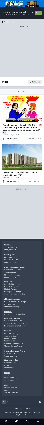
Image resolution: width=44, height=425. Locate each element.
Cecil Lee (5, 135)
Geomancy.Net (10, 363)
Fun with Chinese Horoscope (15, 301)
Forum (6, 365)
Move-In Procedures (12, 275)
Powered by (22, 415)
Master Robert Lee (11, 390)
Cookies (27, 408)
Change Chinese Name (13, 346)
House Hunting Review (13, 321)
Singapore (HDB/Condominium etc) (17, 323)
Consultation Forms (11, 356)
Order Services (9, 353)
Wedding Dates (10, 338)
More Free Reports (11, 262)
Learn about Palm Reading (14, 314)
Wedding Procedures (12, 277)
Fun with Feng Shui (11, 286)
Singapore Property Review (14, 294)
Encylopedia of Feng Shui (13, 291)
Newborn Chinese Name (13, 343)
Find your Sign (9, 304)
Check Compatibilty (11, 306)
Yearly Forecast (10, 250)
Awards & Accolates (11, 393)
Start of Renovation (11, 272)
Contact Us (18, 408)
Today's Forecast (10, 247)
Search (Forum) (10, 380)
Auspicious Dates (10, 257)
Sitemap (7, 375)
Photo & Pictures (10, 289)
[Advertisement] (22, 49)
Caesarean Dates (10, 341)
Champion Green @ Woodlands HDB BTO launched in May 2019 (20, 174)
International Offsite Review (15, 326)
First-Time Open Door (12, 270)
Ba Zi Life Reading (11, 260)
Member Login (9, 367)
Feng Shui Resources (12, 284)
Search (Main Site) (11, 378)
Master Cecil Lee (10, 388)
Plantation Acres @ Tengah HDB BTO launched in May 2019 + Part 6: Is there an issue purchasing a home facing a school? (21, 127)
